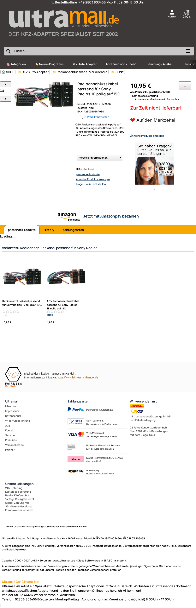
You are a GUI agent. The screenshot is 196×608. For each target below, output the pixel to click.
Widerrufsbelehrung (17, 420)
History (49, 230)
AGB (7, 425)
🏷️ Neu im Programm (49, 64)
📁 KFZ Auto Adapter (33, 72)
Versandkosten (14, 445)
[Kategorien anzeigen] (188, 52)
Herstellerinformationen (93, 157)
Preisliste (11, 440)
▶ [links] (192, 64)
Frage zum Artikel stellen (91, 184)
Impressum (12, 411)
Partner (10, 450)
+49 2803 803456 (92, 2)
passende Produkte (88, 174)
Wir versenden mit (143, 401)
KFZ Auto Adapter (85, 64)
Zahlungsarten (73, 230)
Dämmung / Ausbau (160, 64)
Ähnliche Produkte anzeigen (93, 179)
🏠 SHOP (8, 72)
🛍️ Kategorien (16, 64)
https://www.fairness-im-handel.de (77, 377)
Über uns (10, 406)
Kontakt (10, 430)
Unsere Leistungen (19, 484)
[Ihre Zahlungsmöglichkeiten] (185, 85)
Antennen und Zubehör (122, 64)
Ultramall (11, 401)
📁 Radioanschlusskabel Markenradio (79, 72)
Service (10, 435)
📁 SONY (117, 72)
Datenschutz (13, 416)
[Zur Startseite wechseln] (63, 43)
